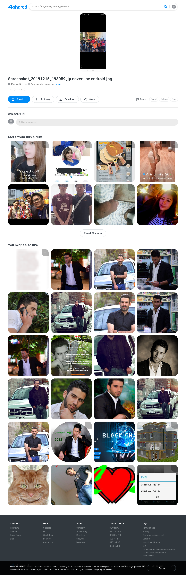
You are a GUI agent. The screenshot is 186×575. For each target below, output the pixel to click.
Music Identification (151, 542)
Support (47, 528)
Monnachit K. (16, 84)
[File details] (28, 161)
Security (146, 539)
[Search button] (165, 6)
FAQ (45, 531)
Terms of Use (149, 528)
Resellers (80, 535)
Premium (14, 528)
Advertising (81, 531)
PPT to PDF (115, 542)
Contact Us (48, 542)
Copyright (80, 539)
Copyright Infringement (153, 535)
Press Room (15, 535)
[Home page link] (17, 7)
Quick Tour (48, 535)
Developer (81, 542)
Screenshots (35, 84)
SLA (144, 546)
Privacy (146, 531)
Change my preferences (102, 569)
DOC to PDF (115, 528)
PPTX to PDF (115, 531)
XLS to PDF (115, 539)
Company (80, 528)
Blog (12, 539)
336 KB (20, 89)
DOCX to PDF (115, 535)
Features (47, 539)
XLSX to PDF (115, 546)
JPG (11, 89)
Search (13, 531)
